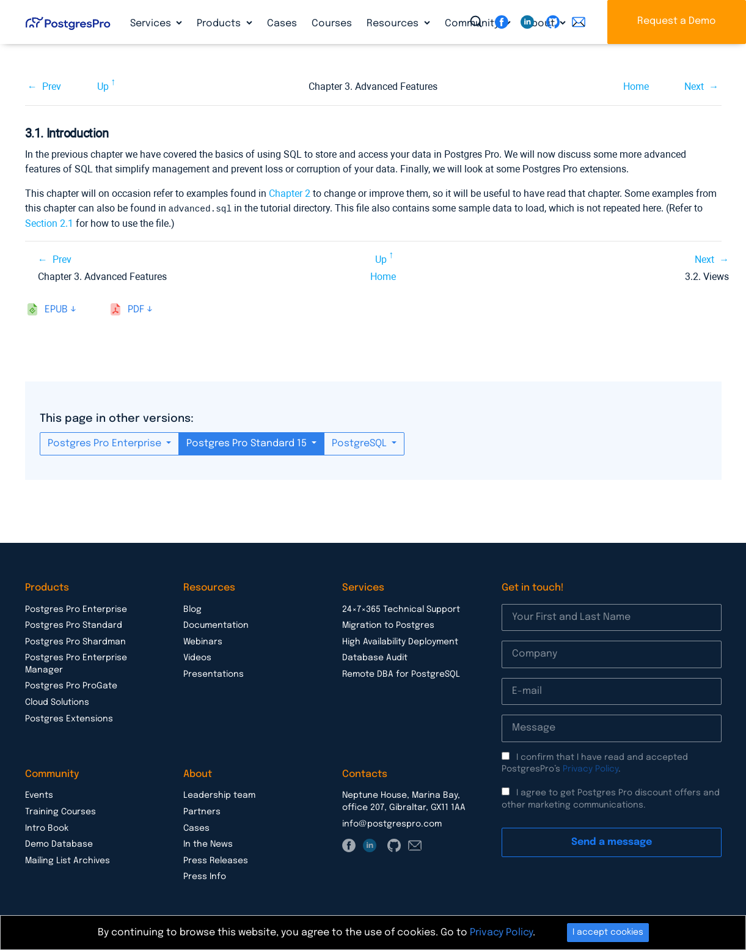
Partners (202, 811)
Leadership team (219, 794)
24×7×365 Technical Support (401, 609)
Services (152, 23)
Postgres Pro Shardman (75, 641)
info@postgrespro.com (392, 823)
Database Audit (375, 657)
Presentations (213, 673)
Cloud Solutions (57, 702)
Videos (197, 657)
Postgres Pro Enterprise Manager (76, 663)
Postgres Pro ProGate (71, 685)
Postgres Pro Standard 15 (247, 443)
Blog (192, 609)
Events (39, 794)
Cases (282, 23)
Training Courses (60, 811)
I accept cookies (607, 932)
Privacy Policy (590, 768)
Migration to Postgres (388, 624)
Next (694, 86)
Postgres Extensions (69, 718)
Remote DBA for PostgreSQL (401, 673)
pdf (136, 309)
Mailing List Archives (67, 860)
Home (636, 86)
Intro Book (46, 827)
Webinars (202, 641)
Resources (394, 23)
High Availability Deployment (400, 641)
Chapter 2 (289, 193)
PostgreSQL (360, 443)
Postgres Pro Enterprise (106, 443)
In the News (208, 843)
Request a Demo (676, 21)
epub (56, 309)
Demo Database (59, 843)
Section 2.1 (49, 223)
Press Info (204, 876)
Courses (332, 23)
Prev (51, 86)
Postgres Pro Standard (73, 624)
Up (103, 86)
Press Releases (215, 860)
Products (220, 23)
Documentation (216, 624)
